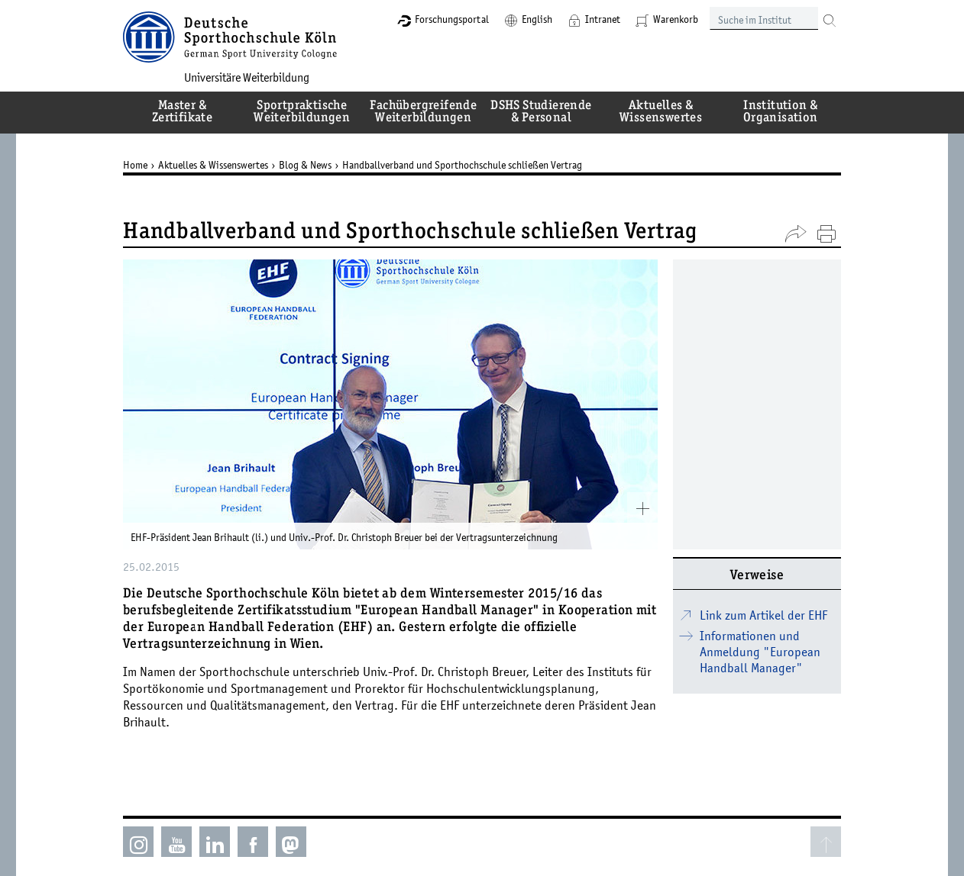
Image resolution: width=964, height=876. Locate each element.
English (537, 19)
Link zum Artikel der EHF (763, 615)
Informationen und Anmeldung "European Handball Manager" (760, 651)
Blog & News (305, 165)
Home (135, 165)
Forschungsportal (452, 19)
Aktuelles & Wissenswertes (213, 165)
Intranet (602, 19)
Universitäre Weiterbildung (246, 77)
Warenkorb (675, 19)
